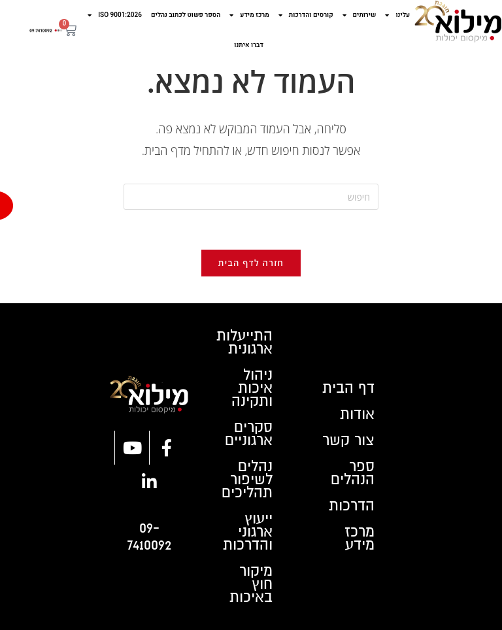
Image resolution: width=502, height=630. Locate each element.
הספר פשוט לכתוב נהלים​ (185, 15)
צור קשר (348, 440)
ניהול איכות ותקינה (252, 388)
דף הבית (348, 388)
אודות (357, 414)
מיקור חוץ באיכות (251, 584)
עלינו (397, 15)
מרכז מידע (249, 15)
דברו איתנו (248, 45)
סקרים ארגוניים (249, 434)
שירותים (359, 15)
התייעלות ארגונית (244, 342)
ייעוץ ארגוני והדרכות (248, 532)
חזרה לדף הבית (251, 263)
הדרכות (352, 506)
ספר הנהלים (353, 473)
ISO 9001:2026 (115, 15)
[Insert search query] (251, 197)
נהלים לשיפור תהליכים (247, 480)
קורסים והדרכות (305, 15)
